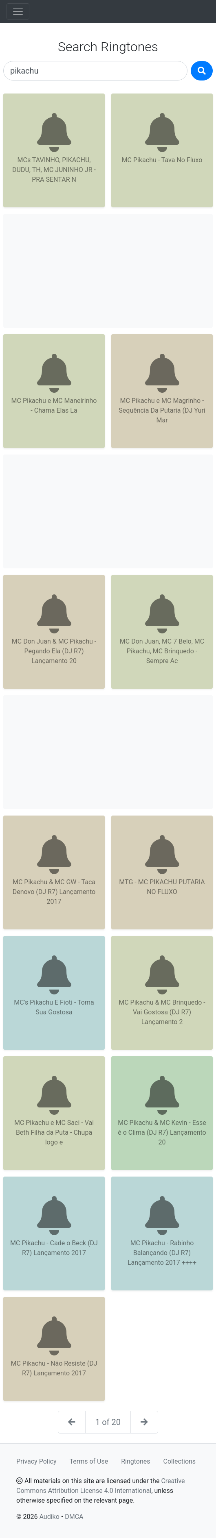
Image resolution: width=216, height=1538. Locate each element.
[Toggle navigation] (18, 11)
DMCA (74, 1517)
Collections (179, 1461)
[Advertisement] (108, 271)
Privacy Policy (36, 1461)
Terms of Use (89, 1461)
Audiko (49, 1517)
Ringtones (135, 1461)
